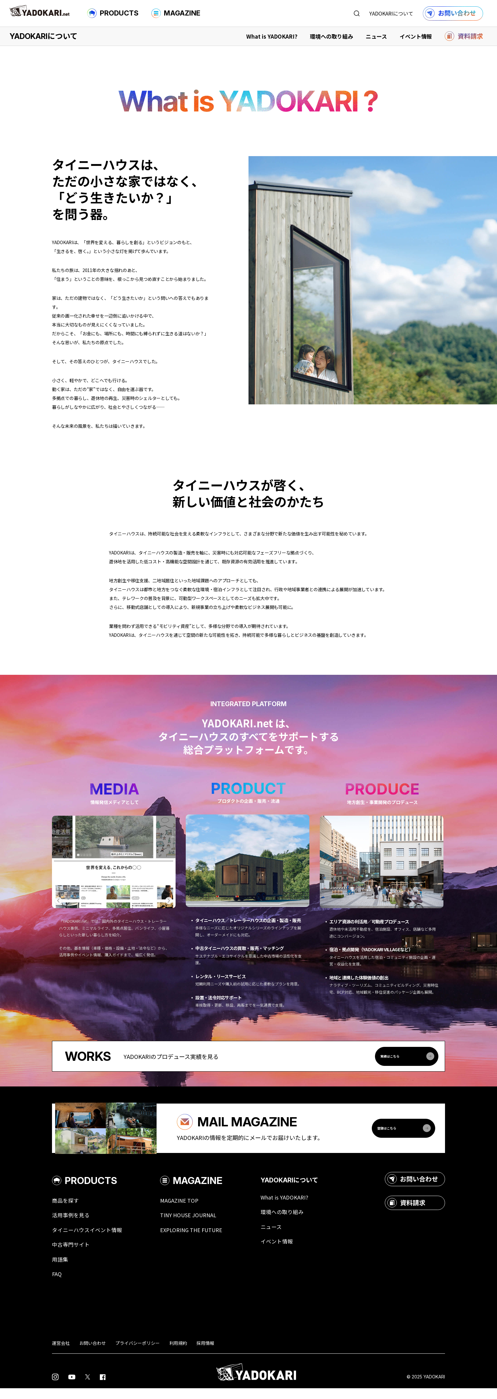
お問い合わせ (412, 1187)
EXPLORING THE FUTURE (197, 1239)
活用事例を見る (72, 1223)
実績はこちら (408, 1056)
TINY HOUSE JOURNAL (194, 1223)
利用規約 (178, 1353)
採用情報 (205, 1353)
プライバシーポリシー (137, 1353)
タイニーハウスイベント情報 (89, 1239)
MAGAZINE (175, 13)
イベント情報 (416, 36)
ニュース (376, 36)
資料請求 (406, 1210)
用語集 (60, 1269)
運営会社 (61, 1353)
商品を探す (66, 1208)
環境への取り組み (331, 36)
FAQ (57, 1284)
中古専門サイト (72, 1254)
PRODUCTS (113, 13)
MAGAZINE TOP (184, 1208)
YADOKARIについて (391, 13)
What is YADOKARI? (271, 36)
